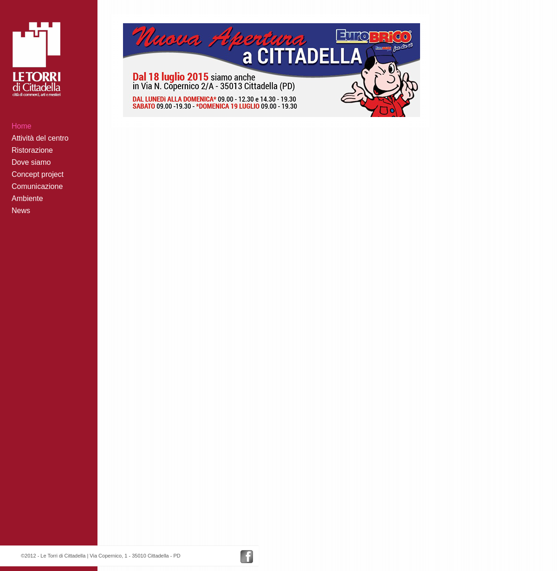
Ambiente (27, 198)
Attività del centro (40, 138)
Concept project (38, 174)
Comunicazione (37, 186)
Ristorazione (32, 150)
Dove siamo (31, 162)
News (21, 210)
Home (22, 126)
